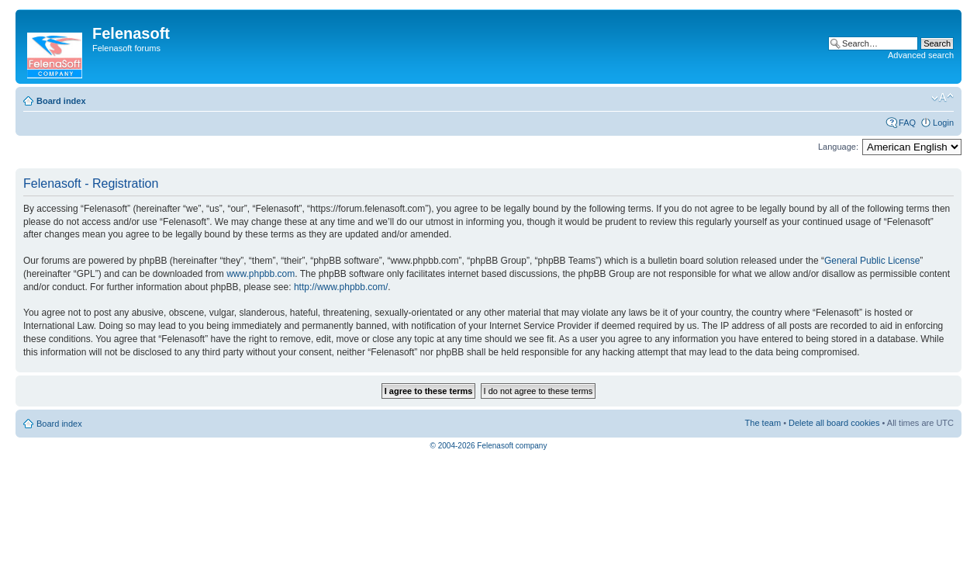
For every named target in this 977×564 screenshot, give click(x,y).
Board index (61, 101)
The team (763, 422)
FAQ (907, 122)
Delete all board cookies (834, 422)
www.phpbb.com (260, 273)
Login (943, 122)
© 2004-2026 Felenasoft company (488, 445)
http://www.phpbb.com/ (341, 287)
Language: (838, 146)
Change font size (942, 98)
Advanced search (921, 55)
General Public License (872, 260)
